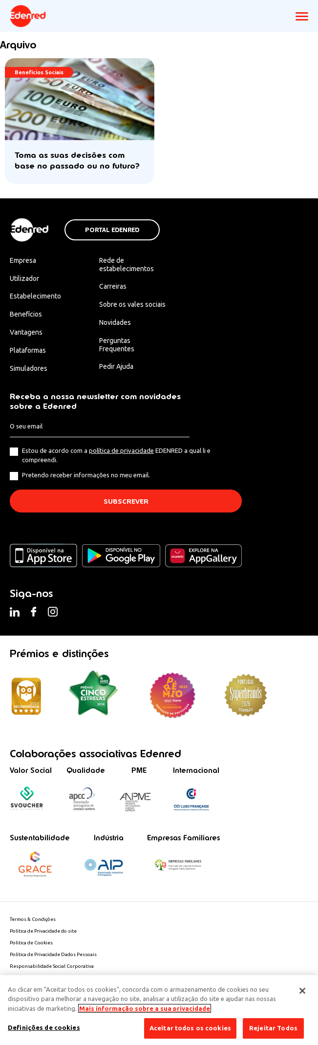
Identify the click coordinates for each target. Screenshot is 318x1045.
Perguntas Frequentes (116, 345)
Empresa (23, 260)
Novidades (115, 322)
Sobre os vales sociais (132, 304)
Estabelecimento (35, 296)
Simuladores (28, 368)
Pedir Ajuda (116, 366)
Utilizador (24, 278)
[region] (159, 1010)
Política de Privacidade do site (43, 931)
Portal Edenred (112, 230)
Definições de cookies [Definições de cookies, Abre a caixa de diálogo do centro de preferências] (44, 1027)
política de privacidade (121, 450)
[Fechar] (302, 991)
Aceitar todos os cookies (190, 1027)
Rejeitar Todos (273, 1027)
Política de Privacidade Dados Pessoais (53, 954)
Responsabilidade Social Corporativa (52, 966)
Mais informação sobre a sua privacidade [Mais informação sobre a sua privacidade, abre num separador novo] (144, 1008)
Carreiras (113, 286)
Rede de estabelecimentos (126, 264)
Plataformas (28, 350)
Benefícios (26, 314)
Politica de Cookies (31, 942)
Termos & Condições (33, 919)
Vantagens (26, 332)
